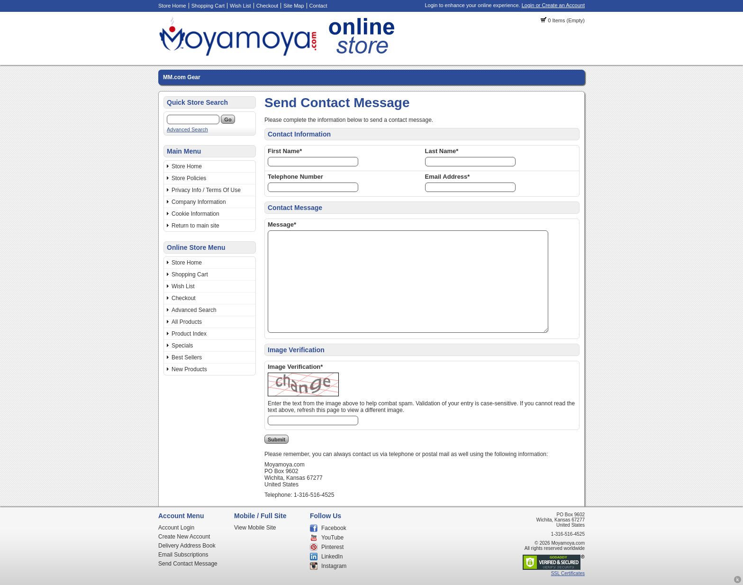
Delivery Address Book (187, 545)
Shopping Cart (208, 6)
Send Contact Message (187, 563)
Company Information (199, 202)
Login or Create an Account (553, 5)
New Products (189, 369)
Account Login (176, 527)
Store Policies (189, 178)
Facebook (333, 528)
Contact (318, 6)
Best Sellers (187, 357)
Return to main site (195, 225)
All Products (187, 322)
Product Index (189, 333)
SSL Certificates (568, 573)
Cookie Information (195, 213)
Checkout (267, 6)
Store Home (172, 6)
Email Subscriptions (183, 554)
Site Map (293, 6)
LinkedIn (332, 556)
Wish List (240, 6)
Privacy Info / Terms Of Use (206, 190)
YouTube (332, 537)
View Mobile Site (255, 527)
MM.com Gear (181, 77)
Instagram (333, 566)
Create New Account (184, 536)
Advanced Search (187, 129)
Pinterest (332, 547)
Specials (182, 345)
